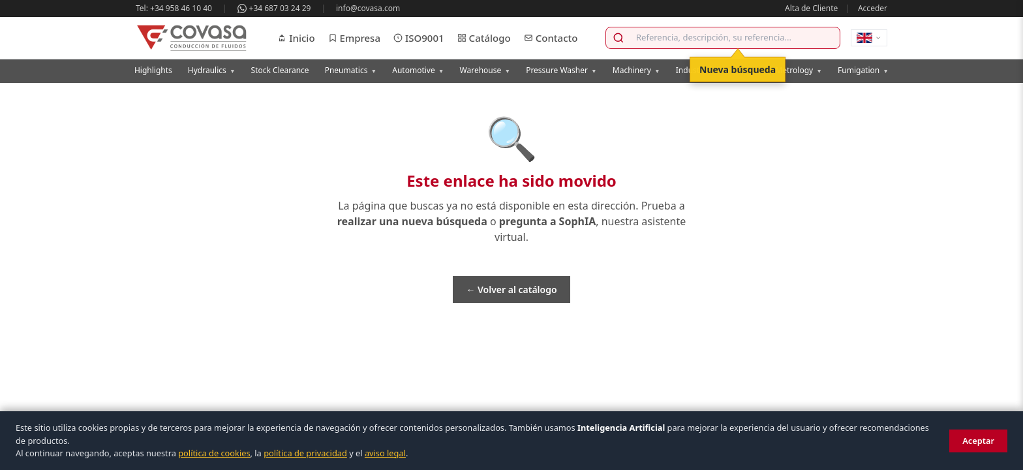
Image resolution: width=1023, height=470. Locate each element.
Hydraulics (212, 70)
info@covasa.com (368, 8)
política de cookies (214, 453)
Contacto (551, 37)
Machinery (636, 70)
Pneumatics (351, 70)
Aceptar (978, 440)
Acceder (872, 8)
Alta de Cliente (811, 8)
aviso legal (385, 453)
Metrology (798, 70)
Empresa (354, 37)
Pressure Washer (561, 70)
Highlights (153, 70)
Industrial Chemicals (718, 70)
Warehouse (485, 70)
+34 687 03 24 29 (274, 8)
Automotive (418, 70)
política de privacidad (305, 453)
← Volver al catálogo (511, 289)
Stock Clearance (280, 70)
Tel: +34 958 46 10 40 (174, 8)
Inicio (295, 37)
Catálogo (484, 37)
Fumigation (863, 70)
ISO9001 (418, 37)
